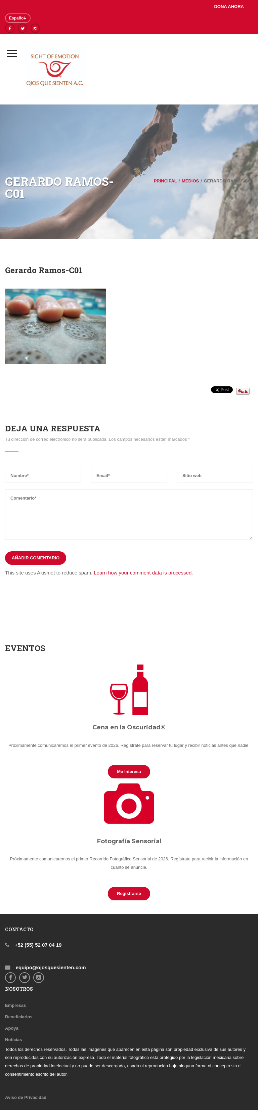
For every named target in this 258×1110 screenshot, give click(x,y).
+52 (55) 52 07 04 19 (37, 945)
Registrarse (129, 893)
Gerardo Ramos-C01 (43, 270)
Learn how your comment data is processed (142, 572)
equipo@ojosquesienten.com (50, 967)
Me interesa (129, 771)
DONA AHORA (229, 6)
